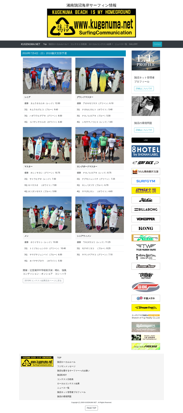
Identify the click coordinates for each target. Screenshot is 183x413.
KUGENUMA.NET (30, 44)
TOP (59, 358)
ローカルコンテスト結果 (68, 383)
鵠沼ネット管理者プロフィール (71, 392)
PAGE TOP (91, 408)
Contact (157, 44)
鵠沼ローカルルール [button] (58, 44)
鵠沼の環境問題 (64, 396)
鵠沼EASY (62, 375)
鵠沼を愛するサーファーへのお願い (73, 371)
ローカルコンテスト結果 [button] (100, 44)
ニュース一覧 (121, 44)
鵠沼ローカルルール (66, 362)
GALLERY (133, 44)
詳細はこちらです (144, 88)
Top (45, 44)
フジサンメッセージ (66, 366)
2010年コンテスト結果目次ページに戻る (43, 280)
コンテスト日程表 (79, 44)
